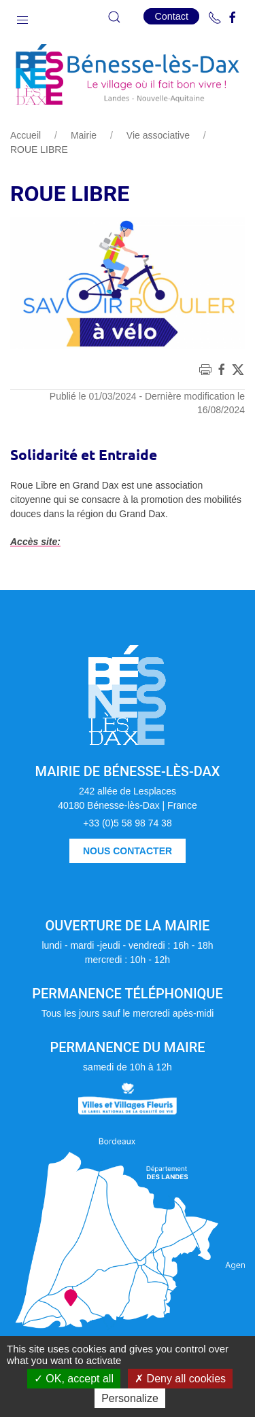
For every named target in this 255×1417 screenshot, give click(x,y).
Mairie (84, 135)
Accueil (25, 135)
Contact (171, 16)
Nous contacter (127, 850)
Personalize (129, 1398)
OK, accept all (74, 1378)
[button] (22, 17)
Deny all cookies (180, 1378)
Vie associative (158, 135)
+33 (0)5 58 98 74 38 (127, 823)
